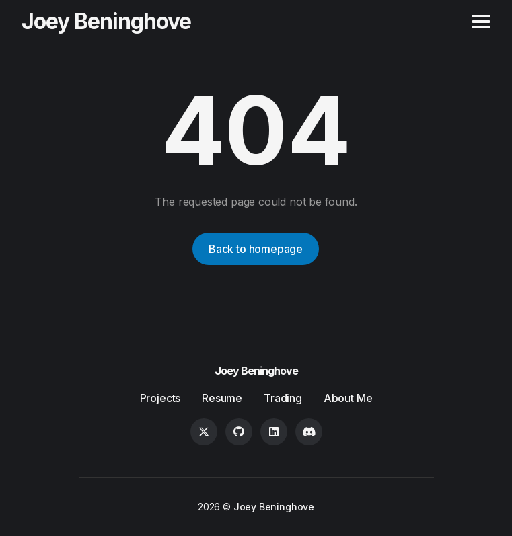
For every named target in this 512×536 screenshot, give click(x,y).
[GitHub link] (238, 431)
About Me (348, 398)
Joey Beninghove (106, 21)
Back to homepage (256, 249)
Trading (283, 398)
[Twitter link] (203, 431)
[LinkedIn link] (273, 431)
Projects (160, 398)
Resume (222, 398)
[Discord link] (308, 431)
